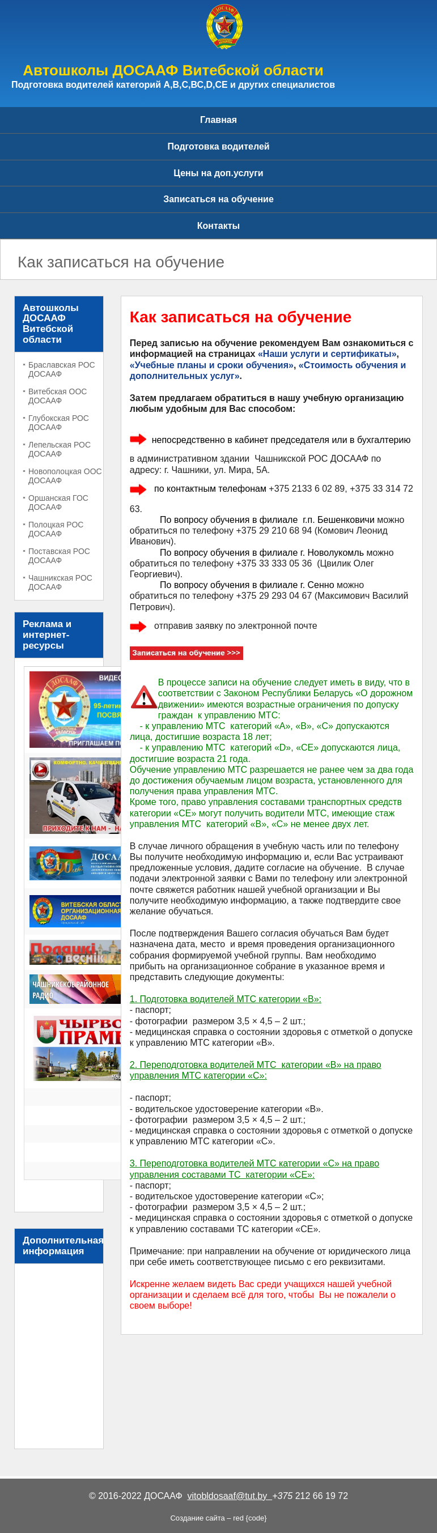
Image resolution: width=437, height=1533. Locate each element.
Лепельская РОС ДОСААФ (59, 449)
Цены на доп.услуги (218, 173)
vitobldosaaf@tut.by (230, 1496)
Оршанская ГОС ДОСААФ (58, 502)
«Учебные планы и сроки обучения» (212, 365)
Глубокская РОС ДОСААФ (58, 423)
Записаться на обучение (218, 199)
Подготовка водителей (218, 146)
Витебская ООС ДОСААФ (57, 396)
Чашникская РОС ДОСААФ (60, 582)
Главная (218, 120)
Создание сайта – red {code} (218, 1518)
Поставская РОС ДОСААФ (59, 556)
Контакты (218, 226)
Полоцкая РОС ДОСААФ (55, 529)
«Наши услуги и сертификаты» (327, 354)
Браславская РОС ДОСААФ (61, 369)
